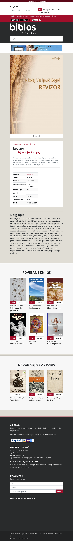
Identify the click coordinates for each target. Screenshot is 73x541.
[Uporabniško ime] (15, 10)
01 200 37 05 (17, 453)
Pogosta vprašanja (36, 16)
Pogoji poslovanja (23, 538)
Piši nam (53, 16)
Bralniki (25, 16)
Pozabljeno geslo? (49, 10)
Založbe (19, 16)
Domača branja (31, 144)
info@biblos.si (18, 455)
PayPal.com (43, 435)
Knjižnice (13, 16)
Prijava (59, 491)
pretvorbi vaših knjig (44, 465)
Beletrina (30, 174)
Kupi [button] (13, 302)
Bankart (53, 435)
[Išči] (36, 38)
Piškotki (12, 538)
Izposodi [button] (36, 136)
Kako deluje (46, 16)
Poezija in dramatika (19, 144)
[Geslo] (29, 10)
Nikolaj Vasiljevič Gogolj (26, 152)
